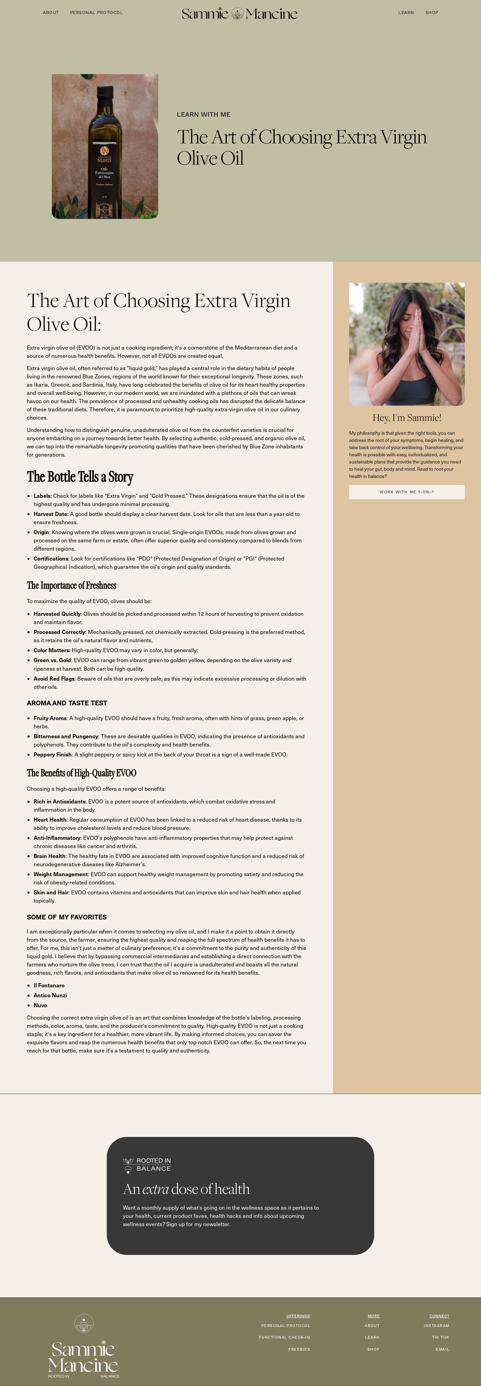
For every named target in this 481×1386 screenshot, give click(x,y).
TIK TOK (440, 1337)
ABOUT (372, 1325)
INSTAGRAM (436, 1325)
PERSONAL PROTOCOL (285, 1325)
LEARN (372, 1337)
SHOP (373, 1349)
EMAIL (442, 1349)
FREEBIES (299, 1349)
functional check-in (284, 1337)
